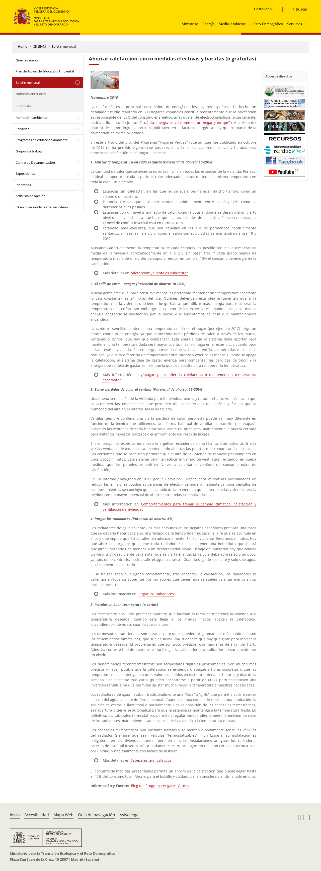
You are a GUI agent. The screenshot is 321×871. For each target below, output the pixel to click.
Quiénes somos (27, 60)
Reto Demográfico (268, 24)
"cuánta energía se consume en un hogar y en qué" (185, 122)
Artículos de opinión (30, 196)
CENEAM (39, 46)
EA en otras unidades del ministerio (42, 207)
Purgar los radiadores (155, 593)
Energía (208, 24)
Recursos (22, 129)
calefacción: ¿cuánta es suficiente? (159, 273)
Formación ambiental (31, 117)
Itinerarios (23, 185)
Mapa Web (63, 815)
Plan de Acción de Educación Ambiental (45, 71)
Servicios (294, 24)
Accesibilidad (36, 815)
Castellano (263, 9)
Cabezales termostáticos (150, 760)
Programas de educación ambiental (42, 140)
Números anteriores (31, 94)
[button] (249, 24)
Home (22, 46)
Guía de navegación (96, 815)
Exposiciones (25, 173)
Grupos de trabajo (29, 151)
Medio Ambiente (232, 24)
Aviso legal (129, 815)
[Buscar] (298, 9)
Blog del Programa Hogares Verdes (160, 785)
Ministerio (190, 24)
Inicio (15, 815)
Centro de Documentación (35, 162)
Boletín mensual (64, 46)
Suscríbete (23, 106)
